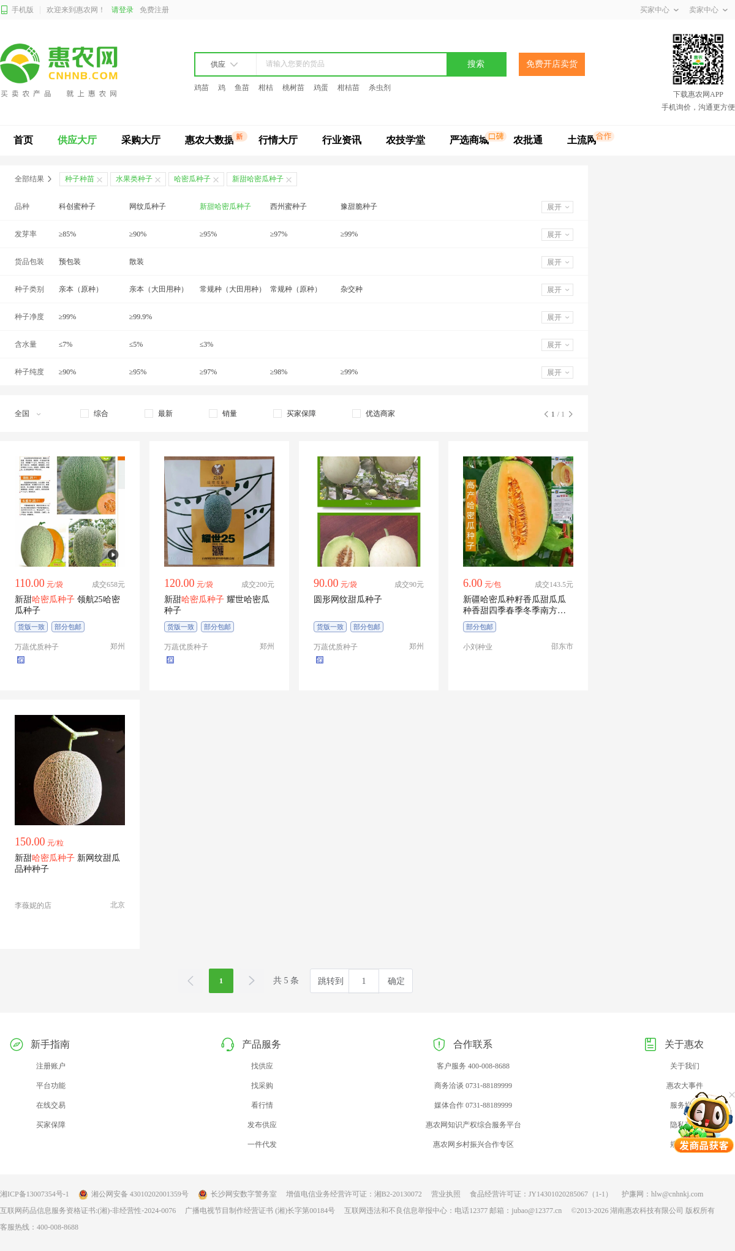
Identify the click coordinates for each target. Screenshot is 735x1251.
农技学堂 (405, 140)
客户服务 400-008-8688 (473, 1066)
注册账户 (51, 1066)
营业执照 (446, 1194)
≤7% (66, 344)
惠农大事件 (684, 1085)
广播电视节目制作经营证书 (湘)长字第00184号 (260, 1210)
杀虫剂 (380, 87)
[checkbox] (94, 413)
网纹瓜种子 (147, 206)
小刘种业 (477, 647)
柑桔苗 (348, 87)
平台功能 (51, 1085)
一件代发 (262, 1144)
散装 (136, 261)
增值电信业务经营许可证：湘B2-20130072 (354, 1194)
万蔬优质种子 (37, 647)
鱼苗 (242, 87)
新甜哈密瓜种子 (225, 206)
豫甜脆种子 (359, 206)
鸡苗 (201, 87)
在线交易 (51, 1105)
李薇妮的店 (33, 905)
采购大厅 (140, 140)
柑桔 (265, 87)
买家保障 (51, 1125)
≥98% (279, 372)
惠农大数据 (209, 140)
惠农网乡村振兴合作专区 (473, 1144)
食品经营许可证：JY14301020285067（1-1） (541, 1194)
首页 (23, 140)
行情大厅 (278, 140)
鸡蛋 (321, 87)
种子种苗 (79, 179)
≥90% (138, 234)
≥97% (279, 234)
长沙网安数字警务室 (237, 1195)
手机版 (17, 10)
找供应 (262, 1066)
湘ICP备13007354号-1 (34, 1194)
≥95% (208, 234)
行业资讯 (341, 140)
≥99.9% (141, 316)
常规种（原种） (296, 289)
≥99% (349, 234)
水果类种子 (134, 179)
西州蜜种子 (288, 206)
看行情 (262, 1105)
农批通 (528, 140)
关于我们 (684, 1066)
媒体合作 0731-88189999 (473, 1105)
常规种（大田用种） (233, 289)
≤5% (136, 344)
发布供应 (262, 1125)
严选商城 (469, 140)
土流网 (582, 140)
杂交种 (352, 289)
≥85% (68, 234)
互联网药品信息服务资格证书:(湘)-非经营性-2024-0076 (88, 1210)
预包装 (70, 261)
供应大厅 (77, 140)
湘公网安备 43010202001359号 (133, 1195)
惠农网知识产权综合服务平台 (473, 1125)
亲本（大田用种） (158, 289)
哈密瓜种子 (192, 179)
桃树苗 (293, 87)
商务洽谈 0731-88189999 (473, 1085)
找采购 (262, 1085)
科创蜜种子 (77, 206)
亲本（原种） (81, 289)
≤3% (207, 344)
